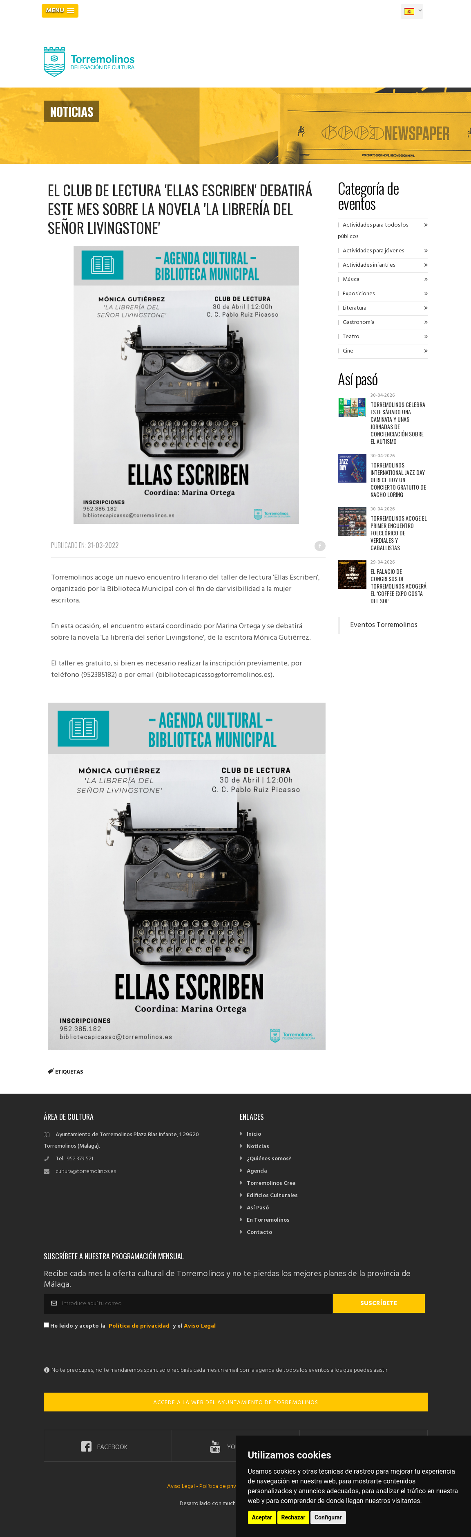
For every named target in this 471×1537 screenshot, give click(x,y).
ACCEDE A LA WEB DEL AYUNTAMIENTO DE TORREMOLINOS (235, 1402)
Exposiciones (359, 294)
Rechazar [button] (293, 1517)
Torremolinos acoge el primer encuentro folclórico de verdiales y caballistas (399, 533)
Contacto (259, 1232)
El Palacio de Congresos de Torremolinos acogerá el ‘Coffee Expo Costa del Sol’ (398, 586)
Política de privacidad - (227, 1486)
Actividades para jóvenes (373, 251)
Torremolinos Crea (271, 1183)
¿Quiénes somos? (269, 1159)
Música (351, 279)
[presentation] (106, 1349)
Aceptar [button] (262, 1517)
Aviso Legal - (183, 1486)
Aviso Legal (200, 1326)
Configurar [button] (328, 1517)
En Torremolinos (268, 1220)
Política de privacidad (139, 1326)
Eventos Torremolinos (383, 625)
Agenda (257, 1171)
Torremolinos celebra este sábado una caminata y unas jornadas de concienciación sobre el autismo (398, 422)
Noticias (258, 1146)
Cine (348, 351)
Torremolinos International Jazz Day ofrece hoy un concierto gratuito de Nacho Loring (398, 480)
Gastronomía (359, 322)
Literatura (354, 308)
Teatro (351, 337)
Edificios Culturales (272, 1195)
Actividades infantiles (369, 265)
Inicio (254, 1134)
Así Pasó (258, 1208)
